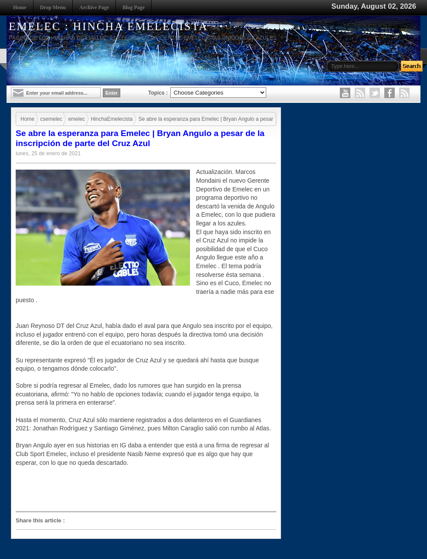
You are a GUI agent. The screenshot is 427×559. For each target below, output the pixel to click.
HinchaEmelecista (111, 119)
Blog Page (133, 7)
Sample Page (323, 55)
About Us (240, 55)
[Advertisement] (148, 488)
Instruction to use (280, 55)
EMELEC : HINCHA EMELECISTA (108, 26)
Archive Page (94, 7)
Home (20, 7)
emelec (76, 119)
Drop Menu (53, 7)
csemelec (51, 119)
